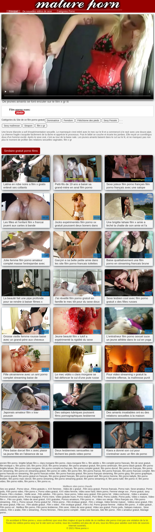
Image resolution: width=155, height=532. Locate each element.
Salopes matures (133, 507)
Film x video (53, 504)
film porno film (75, 471)
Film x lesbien (15, 494)
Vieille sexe (30, 494)
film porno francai (92, 471)
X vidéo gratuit (144, 504)
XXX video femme (68, 491)
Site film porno (107, 510)
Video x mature (139, 496)
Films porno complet (68, 510)
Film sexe (64, 507)
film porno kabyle (127, 476)
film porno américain (106, 465)
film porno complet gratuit (86, 468)
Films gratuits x (39, 489)
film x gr (41, 125)
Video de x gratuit (72, 489)
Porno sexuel (26, 502)
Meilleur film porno (25, 507)
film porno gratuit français (61, 476)
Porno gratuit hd (42, 502)
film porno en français (130, 468)
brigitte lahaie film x (28, 463)
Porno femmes (48, 510)
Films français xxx (124, 499)
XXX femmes (55, 489)
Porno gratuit (136, 491)
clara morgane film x (77, 463)
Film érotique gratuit (77, 502)
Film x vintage (96, 502)
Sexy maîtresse (12, 125)
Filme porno (58, 502)
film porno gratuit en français (33, 476)
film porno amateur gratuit (82, 465)
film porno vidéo (15, 481)
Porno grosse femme (105, 504)
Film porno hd (104, 494)
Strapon (28, 125)
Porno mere (48, 496)
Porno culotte (111, 496)
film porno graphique (141, 473)
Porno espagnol (33, 496)
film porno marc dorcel (20, 478)
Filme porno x (77, 5)
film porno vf (131, 478)
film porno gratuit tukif (87, 476)
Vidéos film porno (126, 504)
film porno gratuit (8, 476)
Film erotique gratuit (71, 504)
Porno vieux (23, 489)
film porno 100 (23, 465)
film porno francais (111, 471)
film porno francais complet (136, 471)
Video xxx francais (89, 510)
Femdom (68, 120)
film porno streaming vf (95, 478)
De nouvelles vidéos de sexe (37, 11)
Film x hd (88, 504)
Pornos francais (109, 489)
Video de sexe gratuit (34, 499)
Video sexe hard (87, 491)
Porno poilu (124, 496)
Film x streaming (30, 510)
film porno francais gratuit (69, 473)
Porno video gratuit (48, 491)
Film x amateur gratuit (128, 510)
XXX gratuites (53, 499)
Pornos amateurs (70, 499)
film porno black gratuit (130, 465)
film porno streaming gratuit (69, 478)
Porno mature (84, 496)
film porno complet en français (57, 468)
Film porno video (14, 491)
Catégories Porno (66, 11)
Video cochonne (121, 494)
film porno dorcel (109, 468)
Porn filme (97, 496)
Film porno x (30, 491)
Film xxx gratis (14, 499)
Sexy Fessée (110, 120)
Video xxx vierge (104, 499)
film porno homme (108, 476)
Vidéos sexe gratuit (137, 502)
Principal (13, 11)
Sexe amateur (138, 489)
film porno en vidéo (56, 471)
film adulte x (94, 463)
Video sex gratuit (101, 507)
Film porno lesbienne (47, 507)
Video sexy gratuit (86, 494)
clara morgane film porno (52, 463)
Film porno (57, 494)
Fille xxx (20, 504)
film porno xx (43, 481)
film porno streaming (43, 478)
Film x (15, 502)
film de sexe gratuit (140, 463)
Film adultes (44, 494)
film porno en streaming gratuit (30, 471)
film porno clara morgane (27, 468)
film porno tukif (115, 478)
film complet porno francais (116, 463)
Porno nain (124, 489)
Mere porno (102, 491)
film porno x (30, 481)
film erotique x (7, 465)
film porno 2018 (39, 465)
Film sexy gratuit (91, 489)
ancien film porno (9, 463)
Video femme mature (115, 502)
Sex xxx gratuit (8, 489)
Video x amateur (139, 494)
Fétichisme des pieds (88, 120)
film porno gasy (122, 473)
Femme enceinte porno (12, 496)
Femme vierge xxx (119, 491)
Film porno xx (87, 499)
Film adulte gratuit (36, 504)
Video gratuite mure (66, 496)
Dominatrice (53, 120)
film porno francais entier (42, 473)
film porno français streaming (98, 473)
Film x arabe (14, 510)
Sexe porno (70, 494)
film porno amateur (58, 465)
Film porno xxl (7, 507)
